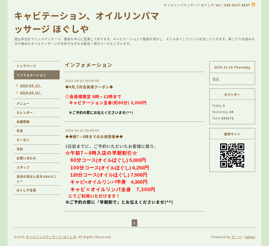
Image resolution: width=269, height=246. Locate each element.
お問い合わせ (26, 158)
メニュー (23, 103)
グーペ (236, 237)
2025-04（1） (31, 85)
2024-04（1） (31, 93)
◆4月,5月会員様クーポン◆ (89, 86)
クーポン (23, 140)
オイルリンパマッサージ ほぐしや (51, 237)
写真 (19, 131)
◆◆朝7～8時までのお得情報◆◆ (94, 136)
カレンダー (24, 112)
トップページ (26, 66)
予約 (19, 149)
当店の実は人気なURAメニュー (36, 178)
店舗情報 (23, 121)
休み (216, 79)
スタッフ (23, 167)
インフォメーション (31, 75)
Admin (250, 237)
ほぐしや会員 (26, 190)
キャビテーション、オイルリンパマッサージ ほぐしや (86, 22)
